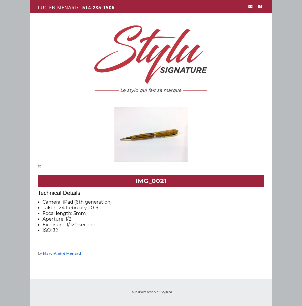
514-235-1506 (98, 7)
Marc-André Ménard (62, 253)
